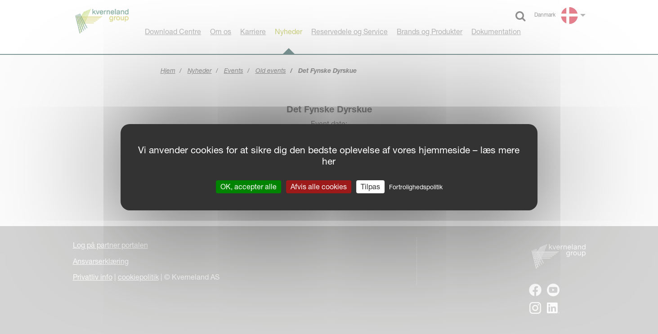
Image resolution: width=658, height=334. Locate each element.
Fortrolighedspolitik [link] (416, 187)
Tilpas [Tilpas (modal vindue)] (370, 186)
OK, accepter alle (248, 186)
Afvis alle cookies (319, 186)
